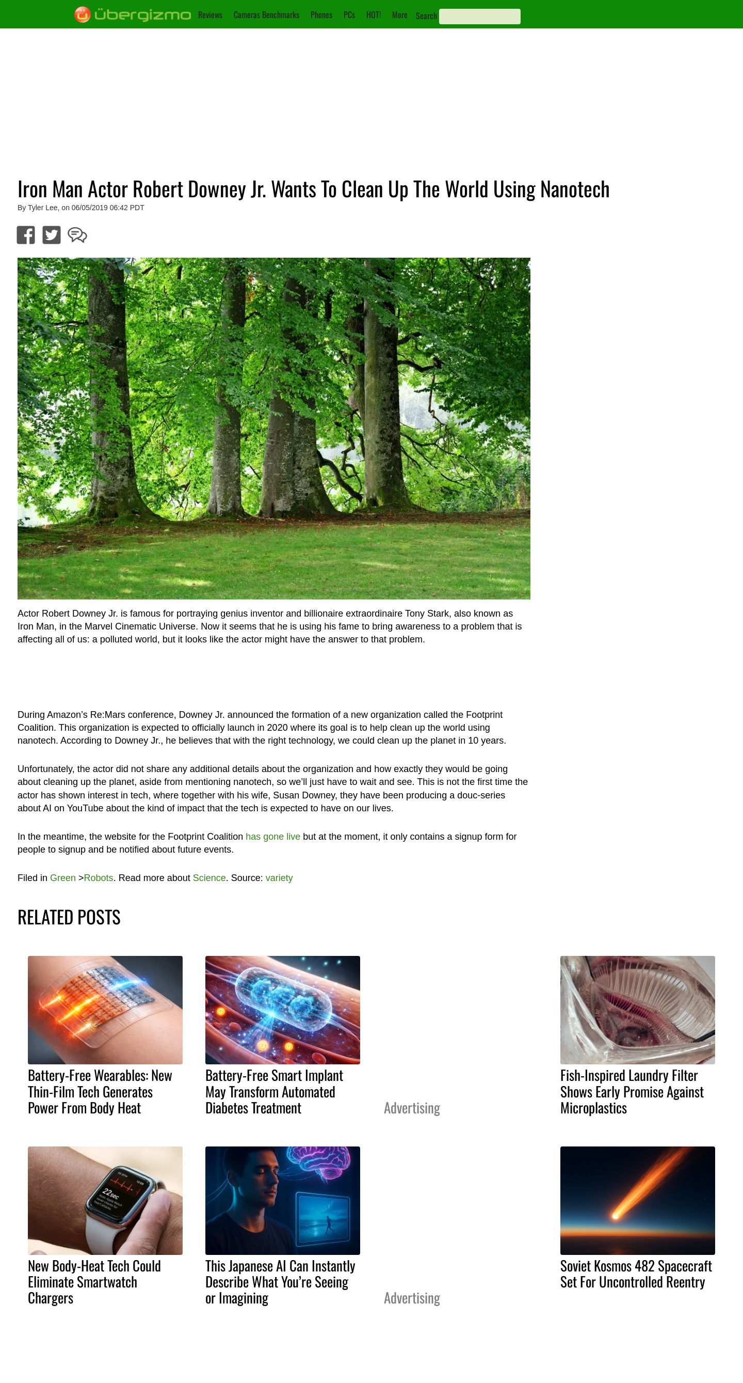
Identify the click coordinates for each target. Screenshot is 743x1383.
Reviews (210, 14)
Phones (321, 14)
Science (209, 878)
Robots (99, 878)
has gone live (273, 836)
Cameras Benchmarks (266, 14)
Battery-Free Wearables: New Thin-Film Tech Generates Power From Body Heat (100, 1090)
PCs (349, 14)
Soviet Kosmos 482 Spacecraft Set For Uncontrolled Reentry (636, 1273)
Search (426, 15)
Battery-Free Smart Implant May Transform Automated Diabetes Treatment (274, 1090)
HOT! (373, 14)
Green (63, 878)
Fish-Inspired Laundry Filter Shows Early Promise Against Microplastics (632, 1090)
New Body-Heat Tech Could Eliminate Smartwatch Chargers (94, 1281)
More (400, 14)
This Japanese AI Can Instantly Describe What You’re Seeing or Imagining (280, 1281)
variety (279, 878)
